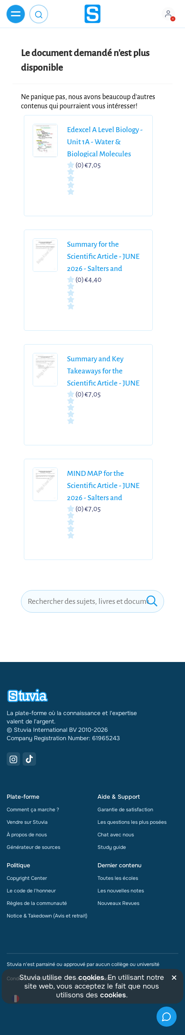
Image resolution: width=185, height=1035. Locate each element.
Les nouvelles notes (121, 890)
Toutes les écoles (118, 878)
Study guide (112, 847)
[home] (92, 13)
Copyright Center (27, 878)
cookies (91, 977)
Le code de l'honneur (31, 890)
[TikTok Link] (29, 759)
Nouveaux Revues (118, 903)
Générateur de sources (33, 847)
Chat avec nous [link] (116, 834)
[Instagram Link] (13, 759)
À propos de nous (27, 834)
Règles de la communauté (37, 903)
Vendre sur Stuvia (27, 822)
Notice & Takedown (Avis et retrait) (47, 915)
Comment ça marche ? (33, 809)
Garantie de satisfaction (125, 809)
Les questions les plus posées (132, 822)
